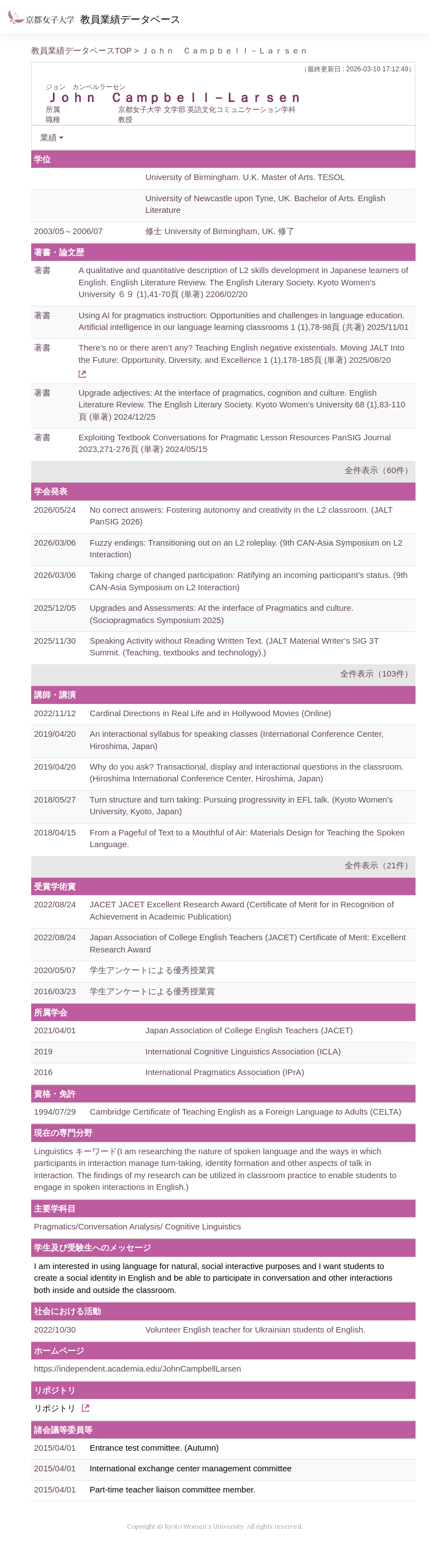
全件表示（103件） (376, 673)
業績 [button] (48, 137)
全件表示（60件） (379, 470)
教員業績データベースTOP (81, 50)
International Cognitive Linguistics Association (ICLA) (243, 1051)
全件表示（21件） (379, 865)
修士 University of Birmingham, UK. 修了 (220, 231)
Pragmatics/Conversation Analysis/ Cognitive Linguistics (137, 1226)
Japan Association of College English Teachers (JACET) (249, 1030)
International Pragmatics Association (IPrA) (224, 1072)
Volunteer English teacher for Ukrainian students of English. (255, 1329)
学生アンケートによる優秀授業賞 (152, 970)
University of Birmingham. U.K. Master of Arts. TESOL (245, 177)
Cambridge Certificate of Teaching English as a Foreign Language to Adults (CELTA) (245, 1111)
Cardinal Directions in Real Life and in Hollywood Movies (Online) (210, 713)
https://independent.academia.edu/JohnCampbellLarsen (137, 1368)
